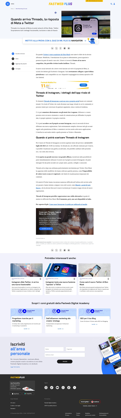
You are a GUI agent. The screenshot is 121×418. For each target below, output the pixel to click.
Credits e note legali (15, 405)
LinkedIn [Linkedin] (52, 48)
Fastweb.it (12, 408)
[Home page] (60, 4)
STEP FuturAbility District (50, 405)
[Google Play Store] (28, 393)
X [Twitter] (56, 48)
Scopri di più (46, 228)
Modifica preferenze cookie (90, 414)
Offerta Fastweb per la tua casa (95, 1)
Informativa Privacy (68, 414)
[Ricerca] (111, 4)
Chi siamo (12, 402)
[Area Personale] (114, 4)
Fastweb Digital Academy (50, 402)
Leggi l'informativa (15, 367)
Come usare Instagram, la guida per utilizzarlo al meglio (68, 204)
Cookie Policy (78, 414)
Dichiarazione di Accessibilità (103, 414)
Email (68, 48)
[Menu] (10, 4)
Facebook (60, 48)
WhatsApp (64, 48)
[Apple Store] (15, 393)
